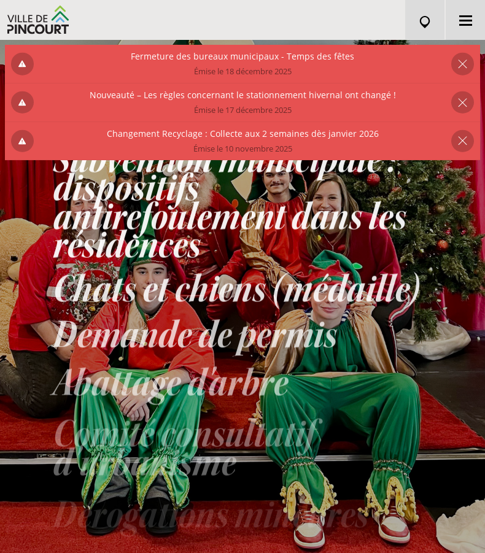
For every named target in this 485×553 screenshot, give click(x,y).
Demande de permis (195, 341)
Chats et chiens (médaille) (236, 293)
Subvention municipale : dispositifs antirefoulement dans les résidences (229, 204)
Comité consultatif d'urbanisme (183, 457)
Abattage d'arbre (170, 391)
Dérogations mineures (210, 520)
